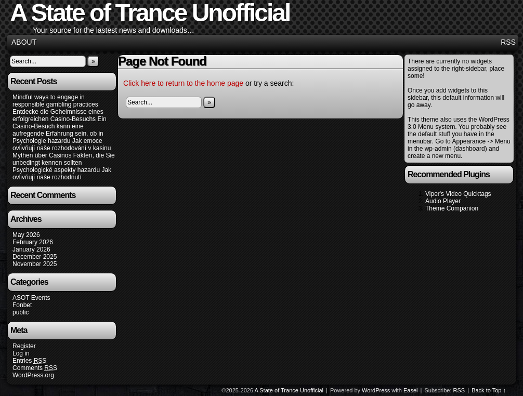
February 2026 (32, 242)
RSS (508, 42)
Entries (29, 361)
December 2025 (34, 256)
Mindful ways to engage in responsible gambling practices (55, 101)
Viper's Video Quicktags (458, 193)
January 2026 (31, 249)
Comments (34, 368)
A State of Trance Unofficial (289, 390)
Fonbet (22, 305)
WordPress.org (33, 375)
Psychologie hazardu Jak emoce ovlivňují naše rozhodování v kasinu (61, 144)
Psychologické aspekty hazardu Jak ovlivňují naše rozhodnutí (61, 173)
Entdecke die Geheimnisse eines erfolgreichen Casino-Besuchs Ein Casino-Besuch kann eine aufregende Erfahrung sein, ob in (59, 122)
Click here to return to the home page (183, 83)
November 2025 (34, 264)
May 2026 (26, 235)
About (23, 42)
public (20, 312)
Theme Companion (451, 208)
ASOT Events (31, 297)
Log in (21, 353)
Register (24, 346)
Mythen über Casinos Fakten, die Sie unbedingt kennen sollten (63, 159)
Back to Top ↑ (489, 390)
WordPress (376, 390)
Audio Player (443, 201)
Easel (410, 390)
